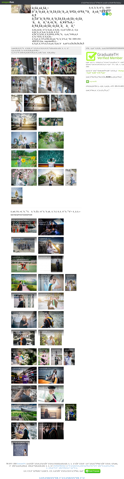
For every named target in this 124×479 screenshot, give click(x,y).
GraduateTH (21, 464)
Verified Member (59, 466)
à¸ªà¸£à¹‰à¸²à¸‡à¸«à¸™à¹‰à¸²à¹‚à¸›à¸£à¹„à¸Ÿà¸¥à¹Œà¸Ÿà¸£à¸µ (101, 3)
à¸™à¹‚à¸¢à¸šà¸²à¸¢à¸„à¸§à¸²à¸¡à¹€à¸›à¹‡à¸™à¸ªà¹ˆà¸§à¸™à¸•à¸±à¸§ (87, 466)
